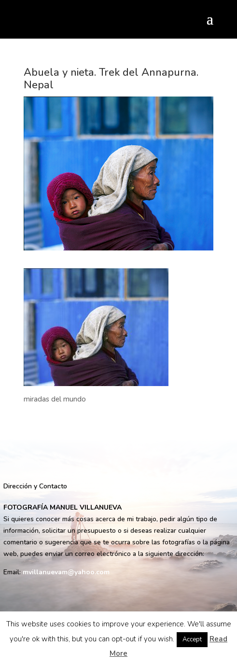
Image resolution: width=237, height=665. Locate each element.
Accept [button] (192, 639)
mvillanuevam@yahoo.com (66, 572)
